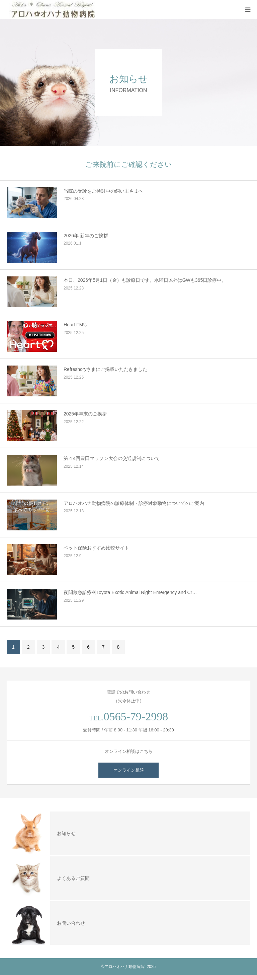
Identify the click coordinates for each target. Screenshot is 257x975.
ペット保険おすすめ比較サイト (96, 547)
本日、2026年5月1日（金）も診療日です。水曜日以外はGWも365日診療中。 (145, 280)
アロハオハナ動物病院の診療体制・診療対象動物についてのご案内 (134, 503)
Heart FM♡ (76, 324)
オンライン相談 (128, 770)
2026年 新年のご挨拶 (86, 235)
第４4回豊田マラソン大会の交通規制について (112, 458)
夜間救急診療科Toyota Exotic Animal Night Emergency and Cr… (130, 592)
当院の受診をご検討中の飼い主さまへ (103, 191)
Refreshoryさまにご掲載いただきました (105, 369)
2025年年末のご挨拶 (85, 413)
